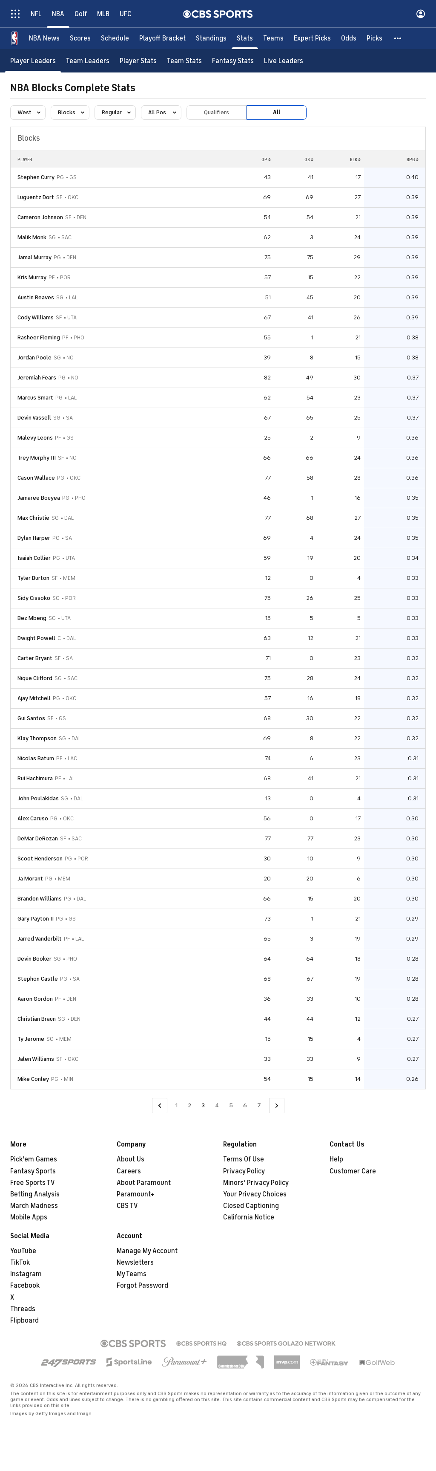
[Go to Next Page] (276, 1106)
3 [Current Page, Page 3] (203, 1105)
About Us (130, 1159)
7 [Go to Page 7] (259, 1105)
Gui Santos (31, 718)
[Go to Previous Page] (159, 1106)
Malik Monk (31, 237)
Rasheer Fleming (38, 337)
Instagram (26, 1274)
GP (266, 159)
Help (336, 1159)
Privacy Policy (244, 1171)
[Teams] (273, 38)
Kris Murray (31, 277)
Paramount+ (136, 1194)
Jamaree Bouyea (38, 497)
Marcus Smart (35, 397)
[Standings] (211, 38)
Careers (129, 1171)
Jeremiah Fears (36, 377)
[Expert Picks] (312, 38)
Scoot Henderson (40, 858)
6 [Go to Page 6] (245, 1105)
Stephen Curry (35, 177)
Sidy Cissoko (33, 598)
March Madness (34, 1206)
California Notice (248, 1217)
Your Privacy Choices (255, 1194)
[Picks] (374, 38)
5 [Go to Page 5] (231, 1105)
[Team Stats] (184, 60)
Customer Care (353, 1171)
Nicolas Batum (35, 758)
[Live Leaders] (283, 60)
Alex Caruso (32, 818)
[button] (398, 38)
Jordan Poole (34, 357)
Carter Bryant (34, 658)
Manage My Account (147, 1251)
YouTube (23, 1251)
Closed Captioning (251, 1206)
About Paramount (144, 1183)
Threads (22, 1309)
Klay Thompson (37, 738)
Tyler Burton (33, 578)
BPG (413, 159)
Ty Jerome (30, 1038)
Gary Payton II (35, 918)
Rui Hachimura (35, 778)
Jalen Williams (35, 1059)
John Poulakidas (38, 798)
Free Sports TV (32, 1183)
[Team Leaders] (88, 60)
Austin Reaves (35, 297)
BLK (355, 159)
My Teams (131, 1274)
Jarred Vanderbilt (39, 938)
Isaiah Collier (34, 558)
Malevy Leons (35, 437)
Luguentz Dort (35, 197)
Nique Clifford (34, 678)
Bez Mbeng (31, 618)
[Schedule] (115, 38)
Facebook (25, 1285)
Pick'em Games (33, 1159)
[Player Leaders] (33, 60)
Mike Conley (33, 1079)
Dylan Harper (33, 537)
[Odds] (348, 38)
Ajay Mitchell (34, 698)
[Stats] (245, 38)
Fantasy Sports (33, 1171)
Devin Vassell (34, 417)
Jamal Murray (34, 257)
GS (308, 159)
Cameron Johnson (40, 217)
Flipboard (24, 1320)
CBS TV (127, 1206)
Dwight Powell (36, 638)
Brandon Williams (39, 898)
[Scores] (80, 38)
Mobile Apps (28, 1217)
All (276, 112)
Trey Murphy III (36, 457)
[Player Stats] (138, 60)
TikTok (20, 1262)
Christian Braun (36, 1018)
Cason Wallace (36, 477)
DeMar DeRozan (37, 838)
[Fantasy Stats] (233, 60)
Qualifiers (216, 112)
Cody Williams (35, 317)
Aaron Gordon (35, 998)
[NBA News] (44, 38)
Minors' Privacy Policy (256, 1183)
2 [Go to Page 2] (189, 1105)
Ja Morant (30, 878)
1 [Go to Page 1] (176, 1105)
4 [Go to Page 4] (217, 1105)
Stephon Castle (37, 978)
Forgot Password (142, 1285)
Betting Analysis (35, 1194)
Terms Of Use (243, 1159)
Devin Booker (34, 958)
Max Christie (33, 517)
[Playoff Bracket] (162, 38)
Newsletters (135, 1262)
